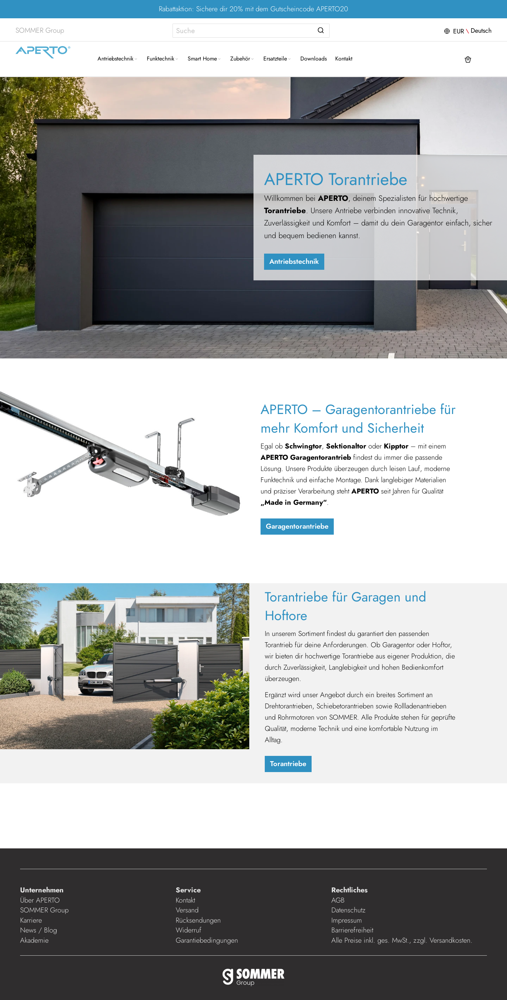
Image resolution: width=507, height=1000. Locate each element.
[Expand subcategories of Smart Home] (219, 59)
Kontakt (185, 900)
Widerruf (188, 930)
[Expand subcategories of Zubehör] (252, 59)
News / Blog (38, 930)
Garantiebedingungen (207, 940)
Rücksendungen (198, 920)
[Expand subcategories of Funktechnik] (176, 59)
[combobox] (251, 31)
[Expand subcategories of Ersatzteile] (289, 59)
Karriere (31, 920)
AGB (338, 900)
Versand (187, 910)
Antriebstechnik (294, 261)
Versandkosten (450, 940)
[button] (467, 31)
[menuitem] (118, 59)
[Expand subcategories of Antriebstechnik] (135, 59)
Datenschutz (348, 910)
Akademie (35, 940)
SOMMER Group (44, 910)
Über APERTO (40, 900)
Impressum (346, 920)
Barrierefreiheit (353, 930)
